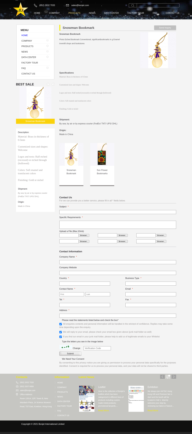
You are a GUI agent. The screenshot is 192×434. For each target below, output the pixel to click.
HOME (37, 13)
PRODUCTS (74, 13)
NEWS (92, 13)
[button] (53, 84)
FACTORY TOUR (136, 13)
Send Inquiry (165, 28)
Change (76, 348)
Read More (103, 410)
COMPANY (54, 13)
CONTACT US (172, 13)
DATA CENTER (111, 13)
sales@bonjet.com (80, 5)
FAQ (155, 13)
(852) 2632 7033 (47, 5)
